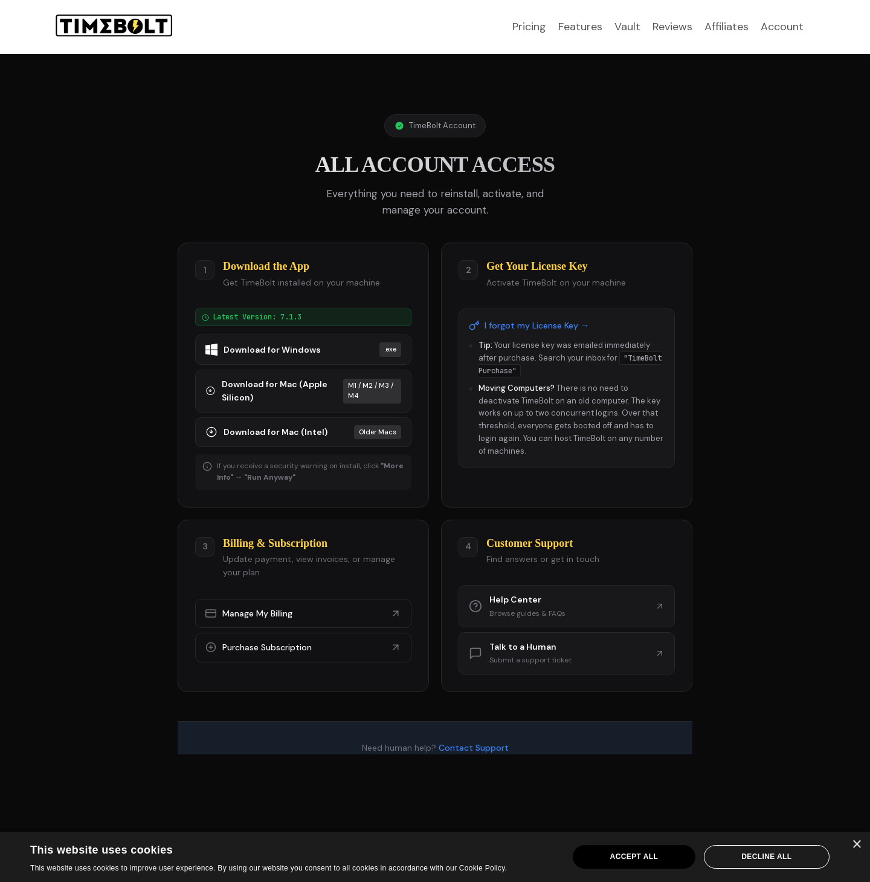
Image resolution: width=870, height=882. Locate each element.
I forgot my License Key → (529, 325)
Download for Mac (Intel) (303, 432)
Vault (627, 26)
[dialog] (435, 857)
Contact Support (474, 747)
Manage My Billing (303, 613)
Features (580, 26)
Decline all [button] (766, 856)
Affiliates (726, 26)
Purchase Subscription (303, 647)
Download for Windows (303, 349)
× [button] (856, 844)
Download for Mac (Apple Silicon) (303, 391)
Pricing (529, 26)
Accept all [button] (634, 856)
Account (782, 26)
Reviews (672, 26)
